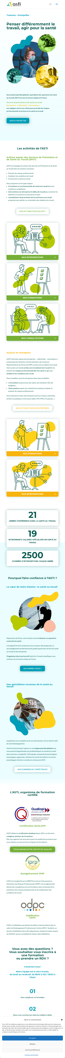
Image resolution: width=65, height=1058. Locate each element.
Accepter (32, 1038)
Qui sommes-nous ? (32, 669)
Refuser (32, 1044)
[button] (62, 1020)
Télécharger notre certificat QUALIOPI (32, 849)
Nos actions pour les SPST (32, 211)
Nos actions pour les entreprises (32, 408)
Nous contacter (18, 121)
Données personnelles (31, 1055)
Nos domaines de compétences (32, 769)
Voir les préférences (32, 1050)
